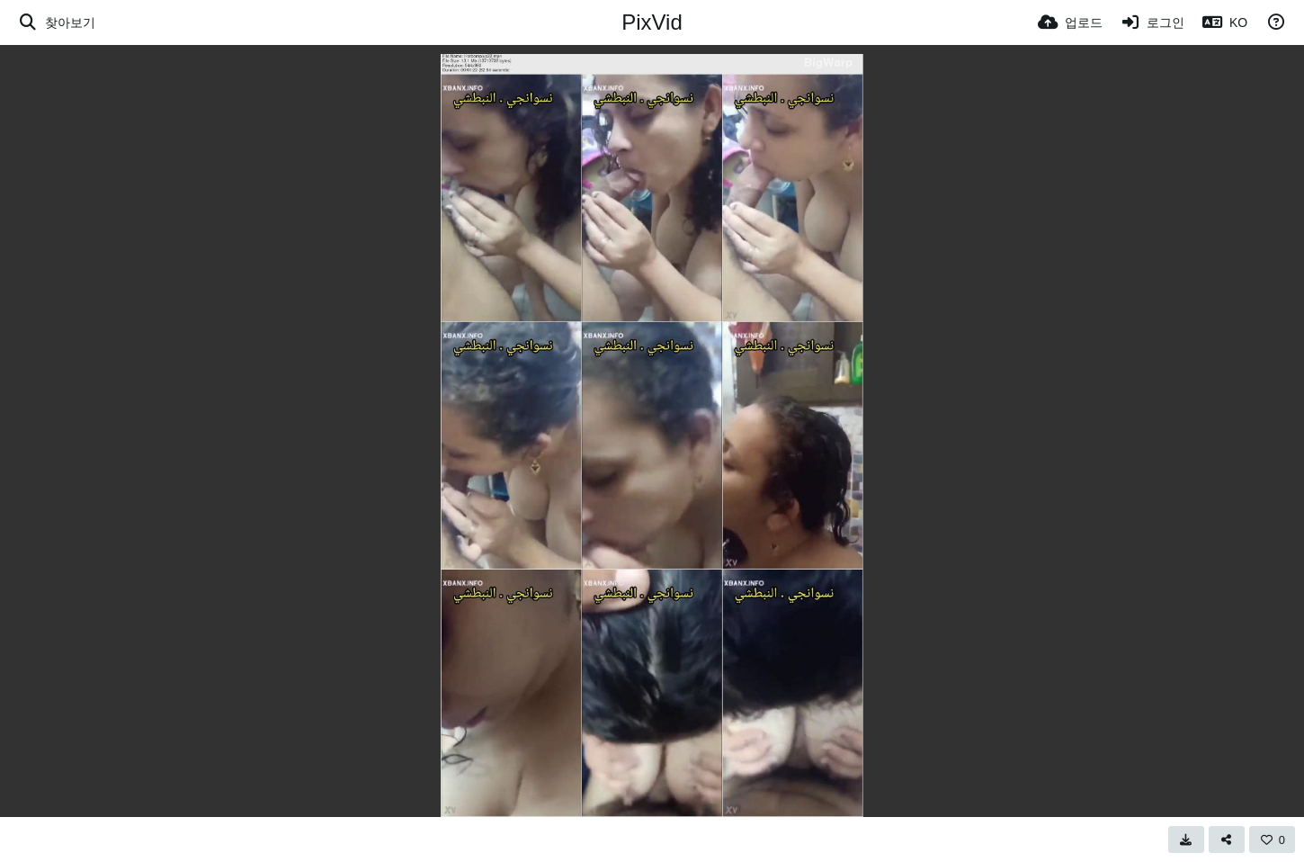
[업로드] (1070, 22)
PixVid (652, 22)
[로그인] (1153, 22)
